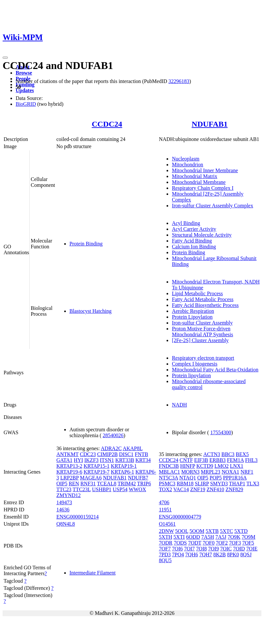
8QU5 (165, 560)
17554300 (220, 432)
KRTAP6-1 (122, 472)
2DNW (166, 531)
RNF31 (88, 483)
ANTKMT (67, 454)
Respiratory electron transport (203, 358)
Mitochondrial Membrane (199, 182)
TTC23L (82, 489)
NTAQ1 (187, 477)
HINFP (187, 466)
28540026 (113, 435)
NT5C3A (168, 477)
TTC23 (63, 489)
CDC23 (88, 454)
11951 (165, 509)
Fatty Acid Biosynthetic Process (205, 305)
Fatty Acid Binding (192, 240)
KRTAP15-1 (96, 466)
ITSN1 (107, 460)
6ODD (193, 537)
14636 (62, 509)
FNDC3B (169, 466)
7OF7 (164, 548)
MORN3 (190, 472)
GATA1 (64, 460)
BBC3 (227, 454)
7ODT (194, 543)
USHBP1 (101, 489)
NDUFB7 (138, 477)
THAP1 (237, 483)
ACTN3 (211, 454)
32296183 (179, 81)
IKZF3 (91, 460)
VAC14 (181, 489)
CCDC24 (107, 124)
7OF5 (248, 543)
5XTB (212, 531)
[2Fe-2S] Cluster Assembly (200, 340)
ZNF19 (197, 489)
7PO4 (178, 554)
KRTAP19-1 (124, 466)
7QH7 (205, 554)
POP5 (216, 477)
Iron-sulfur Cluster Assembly (202, 322)
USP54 (120, 489)
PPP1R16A (234, 477)
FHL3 (251, 460)
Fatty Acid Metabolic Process (202, 299)
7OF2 (221, 543)
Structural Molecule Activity (201, 235)
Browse (24, 73)
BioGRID (26, 104)
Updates (25, 90)
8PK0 (233, 554)
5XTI (179, 537)
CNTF (186, 460)
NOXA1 (230, 472)
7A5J (221, 537)
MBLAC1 (169, 472)
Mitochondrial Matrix (194, 176)
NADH (179, 405)
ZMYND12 (68, 495)
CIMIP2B (107, 454)
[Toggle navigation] (5, 58)
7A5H (207, 537)
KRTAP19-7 (96, 472)
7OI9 (213, 548)
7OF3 (235, 543)
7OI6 (177, 548)
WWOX (137, 489)
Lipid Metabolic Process (197, 293)
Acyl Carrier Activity (194, 229)
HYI (78, 460)
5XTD (241, 531)
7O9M (249, 537)
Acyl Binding (186, 223)
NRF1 (247, 472)
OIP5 (61, 483)
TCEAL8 (107, 483)
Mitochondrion (187, 164)
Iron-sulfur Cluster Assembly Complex (212, 205)
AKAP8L (132, 448)
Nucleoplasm (185, 158)
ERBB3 (218, 460)
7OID (239, 548)
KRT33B (124, 460)
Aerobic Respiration (193, 311)
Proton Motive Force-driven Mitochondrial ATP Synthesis (202, 331)
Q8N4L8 (65, 524)
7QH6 (191, 554)
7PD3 (164, 554)
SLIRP (202, 483)
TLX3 (252, 483)
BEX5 (242, 454)
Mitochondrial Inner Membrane (205, 170)
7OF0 (208, 543)
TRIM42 (127, 483)
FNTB (141, 454)
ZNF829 (234, 489)
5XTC (226, 531)
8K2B (219, 554)
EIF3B (201, 460)
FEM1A (235, 460)
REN (74, 483)
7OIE (251, 548)
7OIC (226, 548)
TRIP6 (144, 483)
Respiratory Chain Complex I (202, 188)
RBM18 (185, 483)
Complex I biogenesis (194, 364)
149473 (64, 502)
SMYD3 (219, 483)
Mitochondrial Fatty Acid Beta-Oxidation (215, 369)
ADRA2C (111, 448)
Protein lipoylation (191, 375)
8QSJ (246, 554)
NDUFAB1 (209, 124)
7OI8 (201, 548)
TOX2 (165, 489)
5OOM (197, 531)
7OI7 (189, 548)
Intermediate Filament (92, 572)
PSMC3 (167, 483)
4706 (164, 502)
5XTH (165, 537)
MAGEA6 (91, 477)
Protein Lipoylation (192, 317)
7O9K (233, 537)
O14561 (167, 524)
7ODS (180, 543)
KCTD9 (204, 466)
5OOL (181, 531)
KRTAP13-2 (69, 466)
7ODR (165, 543)
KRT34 (143, 460)
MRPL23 (210, 472)
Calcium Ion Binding (194, 246)
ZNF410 (215, 489)
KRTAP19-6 (69, 472)
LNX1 (236, 466)
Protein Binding (86, 243)
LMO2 (221, 466)
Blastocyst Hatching (90, 311)
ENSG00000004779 (180, 516)
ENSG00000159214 (77, 516)
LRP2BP (69, 477)
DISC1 (126, 454)
